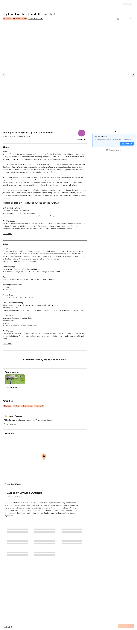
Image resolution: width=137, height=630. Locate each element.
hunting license (25, 420)
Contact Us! (81, 139)
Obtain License (10, 424)
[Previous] (3, 75)
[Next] (133, 75)
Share (120, 19)
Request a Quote (127, 144)
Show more (7, 234)
